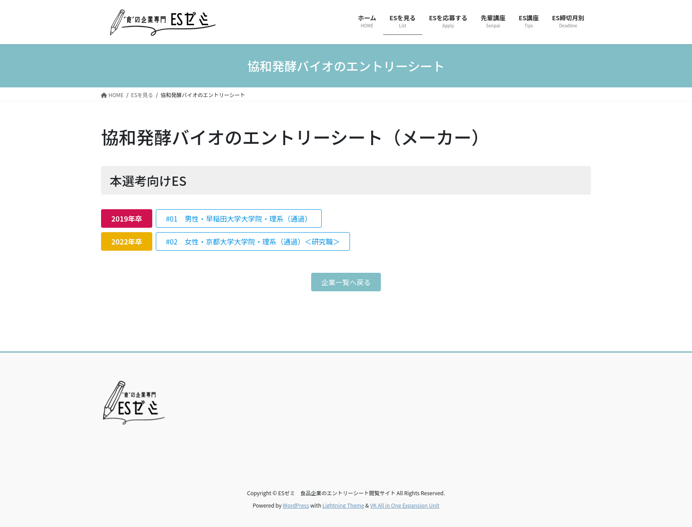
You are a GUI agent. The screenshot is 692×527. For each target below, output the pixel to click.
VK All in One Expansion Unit (405, 505)
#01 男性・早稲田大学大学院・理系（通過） (239, 218)
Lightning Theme (343, 505)
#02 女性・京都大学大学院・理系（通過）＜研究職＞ (253, 241)
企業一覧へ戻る (346, 282)
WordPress (296, 505)
